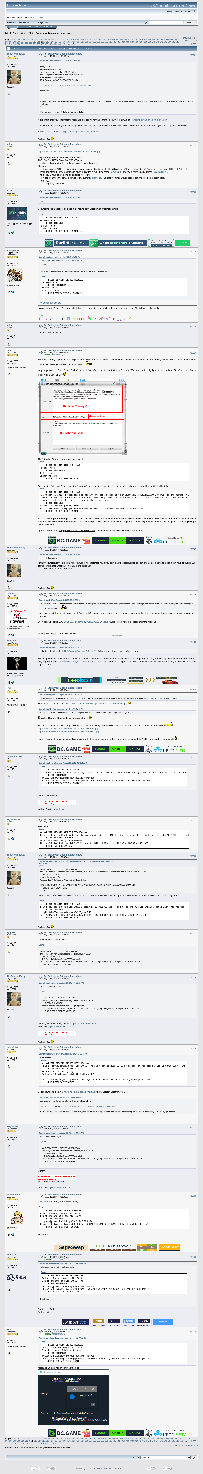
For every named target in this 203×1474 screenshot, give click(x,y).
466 (35, 39)
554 (34, 44)
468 (43, 39)
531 (118, 42)
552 (26, 44)
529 (110, 42)
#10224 (193, 252)
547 (7, 44)
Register (44, 27)
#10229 (193, 642)
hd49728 (11, 1254)
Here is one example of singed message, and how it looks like (68, 131)
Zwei (9, 190)
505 (15, 42)
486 (114, 39)
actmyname (13, 250)
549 (15, 44)
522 (83, 42)
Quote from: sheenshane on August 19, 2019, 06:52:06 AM (62, 1263)
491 (133, 39)
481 (94, 39)
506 (18, 42)
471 (55, 39)
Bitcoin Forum (12, 33)
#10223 (193, 192)
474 (66, 39)
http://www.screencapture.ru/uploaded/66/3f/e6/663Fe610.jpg (68, 731)
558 (50, 44)
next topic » (191, 40)
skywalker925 (14, 819)
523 (87, 42)
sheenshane (13, 1194)
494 (145, 39)
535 (134, 42)
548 (11, 44)
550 (18, 44)
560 (58, 44)
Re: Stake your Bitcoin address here (63, 53)
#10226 (193, 353)
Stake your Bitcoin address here (53, 33)
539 (149, 42)
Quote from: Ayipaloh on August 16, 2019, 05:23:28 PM (61, 983)
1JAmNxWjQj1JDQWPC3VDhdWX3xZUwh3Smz (82, 661)
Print (193, 44)
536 (138, 42)
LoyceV (11, 593)
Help (21, 27)
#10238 (193, 1196)
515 (55, 42)
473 (62, 39)
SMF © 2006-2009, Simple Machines (112, 1469)
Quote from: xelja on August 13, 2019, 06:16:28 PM (59, 554)
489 (125, 39)
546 (177, 42)
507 (22, 42)
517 (63, 42)
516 (59, 42)
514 (51, 42)
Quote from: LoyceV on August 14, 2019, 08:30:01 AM (61, 647)
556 (42, 44)
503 (7, 42)
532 (122, 42)
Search (28, 27)
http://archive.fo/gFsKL (59, 1187)
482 (98, 39)
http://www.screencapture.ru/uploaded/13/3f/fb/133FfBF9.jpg (65, 85)
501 (173, 39)
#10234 (193, 934)
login (32, 17)
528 (106, 42)
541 (157, 42)
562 (66, 44)
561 (62, 44)
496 (153, 39)
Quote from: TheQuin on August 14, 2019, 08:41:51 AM (61, 709)
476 (74, 39)
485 (110, 39)
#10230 (193, 689)
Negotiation (13, 1047)
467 (39, 39)
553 (30, 44)
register (40, 17)
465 (31, 39)
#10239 (193, 1257)
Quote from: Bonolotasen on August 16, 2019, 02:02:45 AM (63, 763)
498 (161, 39)
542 (161, 42)
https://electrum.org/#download (79, 1092)
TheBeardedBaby (16, 53)
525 (94, 42)
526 (98, 42)
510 (34, 42)
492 (137, 39)
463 (23, 39)
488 (121, 39)
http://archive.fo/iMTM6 (59, 1026)
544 (169, 42)
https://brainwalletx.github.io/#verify (149, 120)
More (52, 27)
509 (30, 42)
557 (46, 44)
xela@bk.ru (116, 172)
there (50, 1312)
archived (60, 809)
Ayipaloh (11, 932)
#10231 (193, 758)
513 (47, 42)
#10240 (193, 1332)
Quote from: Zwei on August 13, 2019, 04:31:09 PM (59, 257)
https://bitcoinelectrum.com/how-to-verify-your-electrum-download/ (91, 1106)
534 (130, 42)
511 (38, 42)
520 (75, 42)
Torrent (45, 23)
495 (149, 39)
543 (165, 42)
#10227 (193, 549)
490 (129, 39)
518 (67, 42)
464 (27, 39)
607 (72, 44)
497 (157, 39)
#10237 (193, 1128)
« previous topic (189, 38)
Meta (31, 33)
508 (26, 42)
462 (19, 39)
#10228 (193, 595)
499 (165, 39)
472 (59, 39)
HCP (9, 350)
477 (78, 39)
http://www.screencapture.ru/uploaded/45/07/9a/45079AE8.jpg (69, 151)
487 (117, 39)
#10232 (193, 821)
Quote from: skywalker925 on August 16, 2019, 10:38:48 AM (63, 1054)
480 (90, 39)
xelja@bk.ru (161, 172)
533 (126, 42)
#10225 (193, 327)
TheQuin (56, 355)
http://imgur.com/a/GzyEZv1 (85, 1023)
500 (169, 39)
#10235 (193, 977)
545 (173, 42)
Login (36, 27)
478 (82, 39)
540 (153, 42)
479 (86, 39)
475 (70, 39)
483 (102, 39)
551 (22, 44)
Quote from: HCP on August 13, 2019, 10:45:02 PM (59, 600)
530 (114, 42)
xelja (9, 144)
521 (79, 42)
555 (38, 44)
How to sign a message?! (50, 302)
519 (71, 42)
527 (102, 42)
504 (11, 42)
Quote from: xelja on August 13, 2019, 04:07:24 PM (59, 197)
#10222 (193, 146)
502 (177, 39)
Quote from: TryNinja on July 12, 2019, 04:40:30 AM (60, 1097)
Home (13, 27)
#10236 (193, 1048)
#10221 (193, 55)
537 (142, 42)
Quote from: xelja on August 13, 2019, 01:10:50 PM (59, 60)
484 (106, 39)
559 (54, 44)
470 (51, 39)
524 (91, 42)
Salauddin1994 (14, 756)
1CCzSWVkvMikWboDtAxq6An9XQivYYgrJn (86, 622)
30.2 (39, 23)
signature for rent (117, 635)
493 (141, 39)
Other (24, 33)
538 (145, 42)
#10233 (193, 856)
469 (47, 39)
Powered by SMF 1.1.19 (85, 1469)
